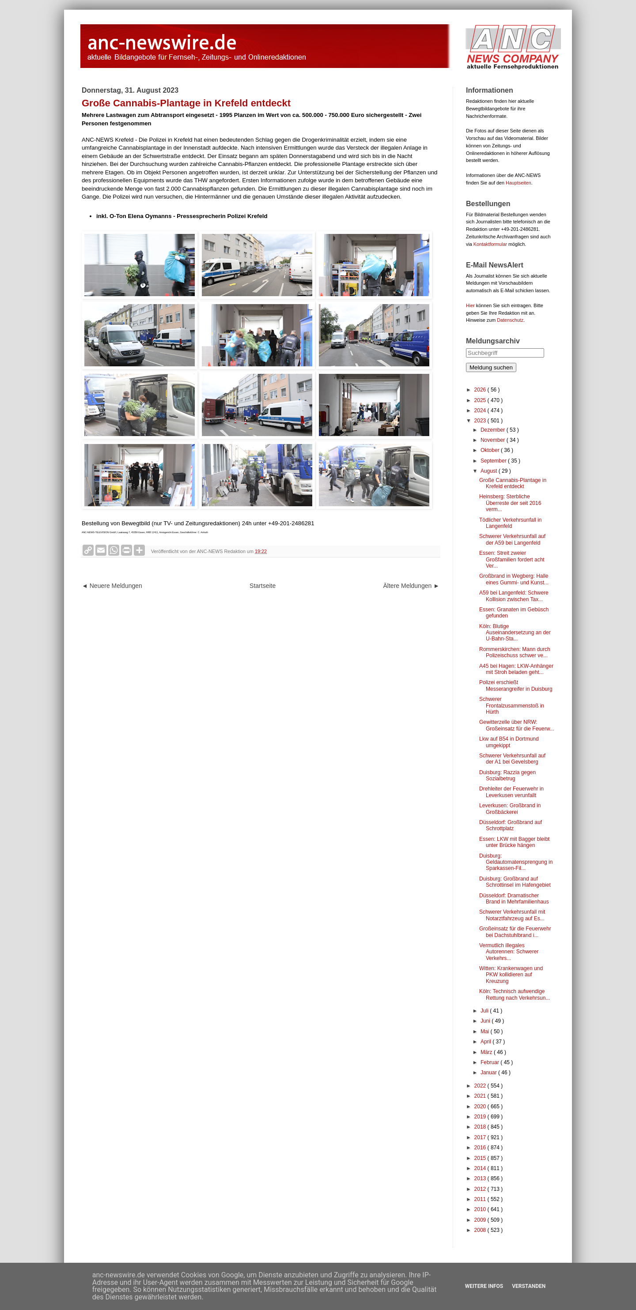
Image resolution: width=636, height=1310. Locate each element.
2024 (481, 410)
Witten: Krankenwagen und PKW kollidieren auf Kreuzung (511, 974)
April (486, 1042)
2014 (481, 1168)
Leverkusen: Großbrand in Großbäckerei (510, 808)
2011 (481, 1199)
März (487, 1052)
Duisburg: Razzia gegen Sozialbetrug (507, 775)
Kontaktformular (490, 244)
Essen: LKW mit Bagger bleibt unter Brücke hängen (514, 842)
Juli (485, 1011)
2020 (481, 1106)
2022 (481, 1086)
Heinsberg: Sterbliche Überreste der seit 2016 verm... (510, 502)
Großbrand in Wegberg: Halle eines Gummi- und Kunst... (514, 579)
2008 (481, 1230)
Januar (489, 1072)
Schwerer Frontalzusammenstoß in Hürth (511, 705)
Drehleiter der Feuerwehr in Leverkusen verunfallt (511, 792)
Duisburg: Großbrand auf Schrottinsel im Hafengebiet (515, 882)
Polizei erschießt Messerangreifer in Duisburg (516, 685)
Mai (486, 1031)
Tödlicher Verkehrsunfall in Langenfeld (510, 523)
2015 (481, 1158)
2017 (481, 1137)
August (490, 471)
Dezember (494, 430)
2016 (481, 1147)
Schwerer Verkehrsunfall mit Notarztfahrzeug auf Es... (512, 915)
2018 (481, 1127)
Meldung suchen (491, 367)
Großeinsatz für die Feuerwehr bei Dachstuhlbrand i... (515, 932)
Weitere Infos (484, 1286)
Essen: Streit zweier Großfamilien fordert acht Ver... (512, 559)
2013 (481, 1178)
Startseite (263, 585)
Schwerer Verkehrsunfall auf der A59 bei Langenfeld (512, 539)
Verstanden (528, 1286)
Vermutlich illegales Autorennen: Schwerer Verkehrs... (508, 951)
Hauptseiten (518, 182)
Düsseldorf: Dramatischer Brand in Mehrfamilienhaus (514, 898)
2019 (481, 1117)
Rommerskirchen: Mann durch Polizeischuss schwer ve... (514, 652)
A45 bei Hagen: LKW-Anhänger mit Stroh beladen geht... (516, 669)
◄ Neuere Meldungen (112, 585)
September (494, 461)
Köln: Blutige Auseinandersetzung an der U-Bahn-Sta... (515, 632)
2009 (481, 1220)
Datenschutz (510, 320)
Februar (490, 1062)
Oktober (491, 450)
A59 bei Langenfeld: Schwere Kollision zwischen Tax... (514, 596)
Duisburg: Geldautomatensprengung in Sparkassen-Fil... (516, 862)
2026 (481, 390)
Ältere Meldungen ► (411, 585)
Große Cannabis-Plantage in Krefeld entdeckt (512, 483)
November (494, 440)
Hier (470, 305)
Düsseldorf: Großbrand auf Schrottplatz (510, 825)
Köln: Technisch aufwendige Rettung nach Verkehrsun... (514, 994)
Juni (486, 1021)
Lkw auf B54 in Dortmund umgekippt (509, 742)
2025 (481, 400)
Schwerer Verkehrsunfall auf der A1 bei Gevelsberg (512, 759)
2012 (481, 1189)
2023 (481, 421)
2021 (481, 1096)
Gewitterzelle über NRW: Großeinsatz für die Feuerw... (516, 725)
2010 (481, 1209)
